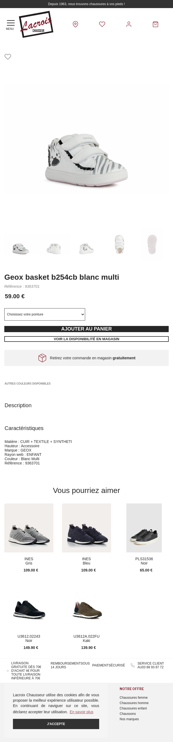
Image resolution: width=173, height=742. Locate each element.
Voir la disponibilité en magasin (86, 339)
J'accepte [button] (56, 724)
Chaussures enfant (133, 708)
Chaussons (128, 714)
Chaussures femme (134, 698)
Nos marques (129, 719)
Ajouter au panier (86, 329)
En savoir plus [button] (82, 712)
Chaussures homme (134, 703)
